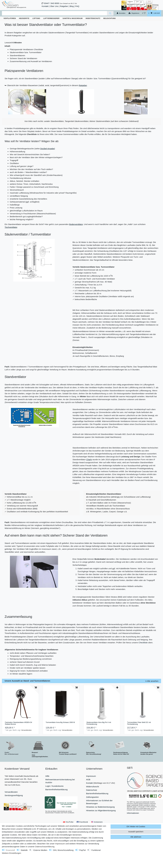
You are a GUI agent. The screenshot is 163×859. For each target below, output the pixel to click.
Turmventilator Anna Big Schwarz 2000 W (60, 722)
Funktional (96, 850)
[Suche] (110, 13)
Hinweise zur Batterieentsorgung (100, 807)
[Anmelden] (121, 13)
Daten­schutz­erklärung (44, 846)
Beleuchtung (109, 18)
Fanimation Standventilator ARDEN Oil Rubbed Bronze (18, 723)
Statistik (24, 850)
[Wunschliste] (144, 13)
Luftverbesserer (51, 18)
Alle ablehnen (135, 837)
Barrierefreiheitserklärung (56, 789)
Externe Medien (40, 850)
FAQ (77, 6)
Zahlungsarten (92, 797)
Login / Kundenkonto (54, 786)
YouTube (68, 822)
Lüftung (36, 18)
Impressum (91, 776)
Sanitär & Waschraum (72, 18)
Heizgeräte (24, 18)
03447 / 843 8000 (51, 3)
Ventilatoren (9, 18)
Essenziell (10, 850)
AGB (88, 779)
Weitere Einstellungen (11, 853)
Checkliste (143, 642)
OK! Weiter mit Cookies (136, 826)
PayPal (82, 850)
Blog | (72, 6)
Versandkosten (26, 730)
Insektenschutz (93, 18)
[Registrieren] (134, 13)
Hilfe (47, 776)
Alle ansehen (151, 681)
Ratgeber (64, 6)
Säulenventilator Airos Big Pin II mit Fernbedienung (98, 723)
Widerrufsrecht (92, 786)
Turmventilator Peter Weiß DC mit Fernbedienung (139, 723)
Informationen (133, 813)
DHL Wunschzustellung (63, 850)
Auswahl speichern (135, 832)
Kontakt (45, 6)
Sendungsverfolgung (14, 795)
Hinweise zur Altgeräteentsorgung (101, 810)
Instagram (97, 822)
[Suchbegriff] (54, 13)
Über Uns (54, 6)
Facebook (82, 822)
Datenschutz (91, 790)
